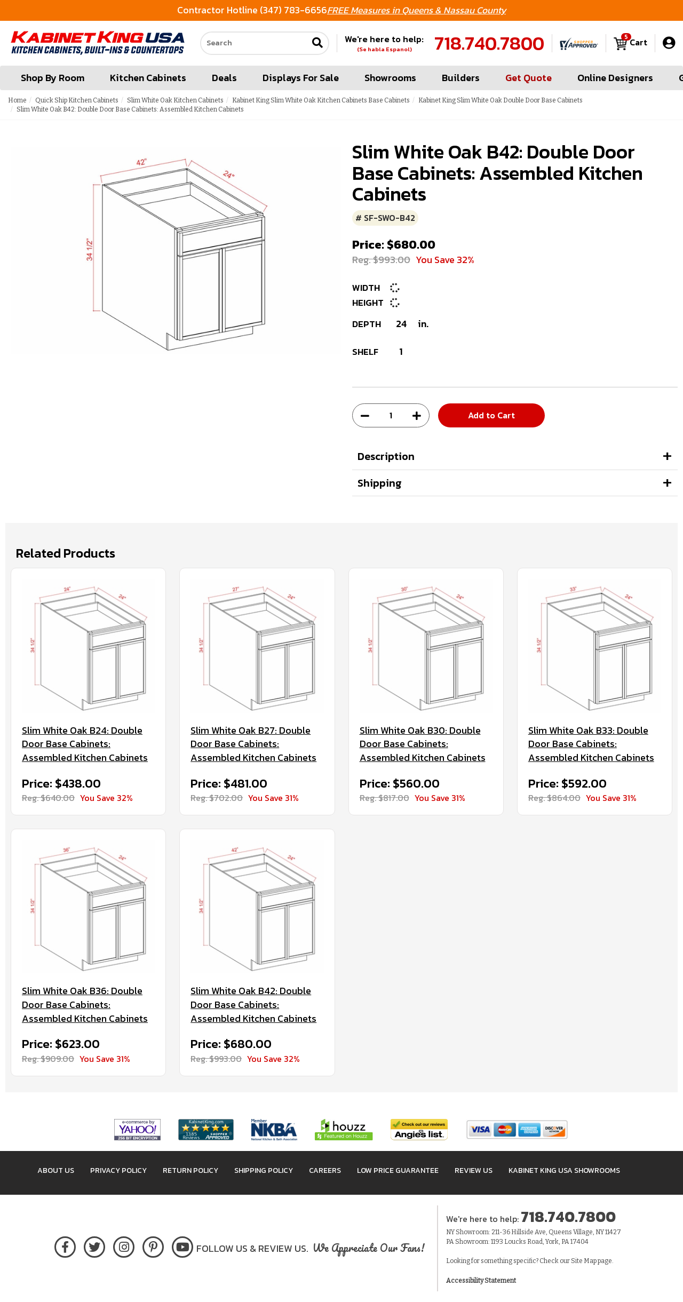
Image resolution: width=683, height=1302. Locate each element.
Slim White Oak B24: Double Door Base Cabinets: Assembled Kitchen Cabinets (85, 744)
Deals (224, 77)
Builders (461, 77)
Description (386, 456)
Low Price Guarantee (398, 1170)
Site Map (584, 1261)
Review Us (474, 1170)
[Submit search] (317, 43)
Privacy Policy (118, 1170)
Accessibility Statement (481, 1280)
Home (17, 100)
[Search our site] (254, 43)
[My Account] (669, 43)
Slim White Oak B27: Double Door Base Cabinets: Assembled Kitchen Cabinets (253, 744)
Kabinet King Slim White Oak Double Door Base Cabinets (500, 100)
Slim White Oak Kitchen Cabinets (175, 100)
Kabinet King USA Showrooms (564, 1170)
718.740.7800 (489, 43)
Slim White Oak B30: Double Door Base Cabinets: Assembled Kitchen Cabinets (423, 744)
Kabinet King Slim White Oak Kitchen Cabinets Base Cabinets (321, 100)
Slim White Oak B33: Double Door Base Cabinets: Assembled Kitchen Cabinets (591, 744)
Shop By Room (52, 77)
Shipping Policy (263, 1170)
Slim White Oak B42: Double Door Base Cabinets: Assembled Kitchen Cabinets (253, 1004)
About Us (55, 1170)
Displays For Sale (301, 77)
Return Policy (190, 1170)
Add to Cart (491, 415)
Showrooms (390, 77)
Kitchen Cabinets (148, 77)
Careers (325, 1170)
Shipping (380, 483)
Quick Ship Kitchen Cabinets (76, 100)
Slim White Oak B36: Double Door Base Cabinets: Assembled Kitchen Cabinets (85, 1004)
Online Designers (615, 77)
